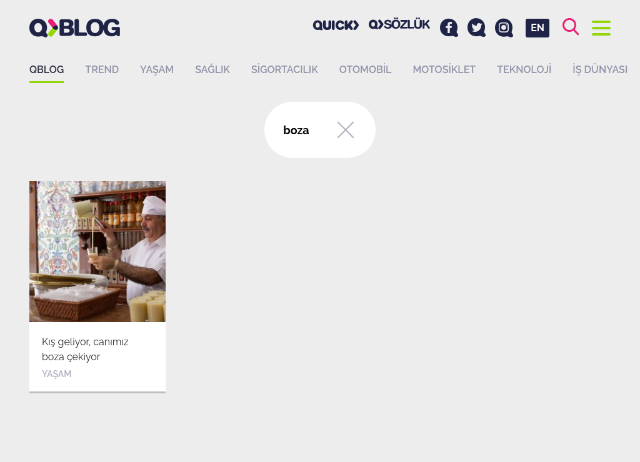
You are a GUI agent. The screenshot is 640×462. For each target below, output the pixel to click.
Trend (102, 70)
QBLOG (46, 70)
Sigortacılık (284, 70)
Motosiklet (444, 70)
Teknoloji (524, 70)
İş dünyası (600, 70)
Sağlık (212, 70)
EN (537, 28)
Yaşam (157, 70)
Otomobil (365, 70)
